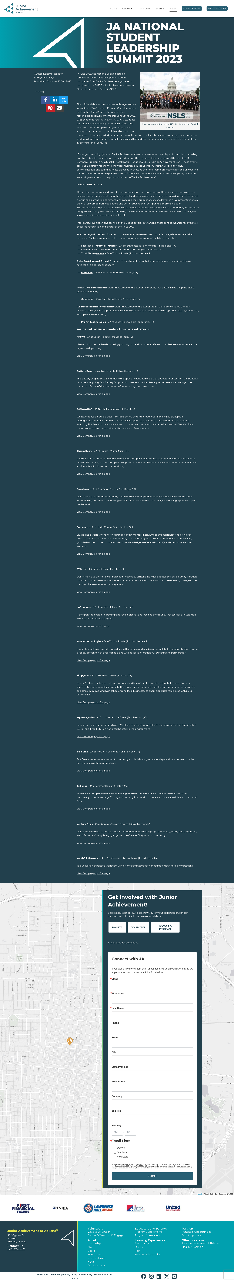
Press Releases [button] (96, 1258)
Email (115, 979)
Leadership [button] (94, 1243)
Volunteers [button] (95, 1228)
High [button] (137, 1250)
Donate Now (191, 8)
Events (160, 8)
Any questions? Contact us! (123, 942)
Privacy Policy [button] (69, 1274)
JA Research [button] (95, 1254)
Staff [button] (90, 1247)
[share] (45, 100)
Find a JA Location (192, 1247)
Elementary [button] (142, 1243)
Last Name (118, 1008)
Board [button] (91, 1250)
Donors (121, 1147)
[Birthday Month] (117, 1132)
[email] (59, 108)
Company (117, 1096)
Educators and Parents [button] (151, 1228)
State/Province (120, 1067)
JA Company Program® (105, 108)
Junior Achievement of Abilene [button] (200, 1243)
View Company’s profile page (93, 355)
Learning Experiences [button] (150, 1240)
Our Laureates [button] (96, 1265)
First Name (118, 993)
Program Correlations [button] (147, 1235)
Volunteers (122, 1156)
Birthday (116, 1125)
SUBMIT (152, 1176)
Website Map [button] (101, 1274)
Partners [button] (188, 1228)
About (126, 8)
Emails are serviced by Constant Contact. (177, 1168)
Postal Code (118, 1081)
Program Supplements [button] (148, 1231)
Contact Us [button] (15, 1246)
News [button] (91, 1261)
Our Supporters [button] (191, 1235)
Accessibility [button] (85, 1274)
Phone (115, 1023)
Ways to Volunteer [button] (99, 1231)
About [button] (92, 1240)
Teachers (122, 1152)
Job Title (116, 1111)
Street (115, 1037)
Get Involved (217, 8)
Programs (144, 8)
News (173, 8)
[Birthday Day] (130, 1132)
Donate (117, 927)
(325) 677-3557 (16, 1249)
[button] (131, 8)
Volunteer (138, 927)
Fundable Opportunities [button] (196, 1231)
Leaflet (200, 1194)
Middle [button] (139, 1247)
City (114, 1052)
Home (113, 8)
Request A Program (165, 927)
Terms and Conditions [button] (48, 1274)
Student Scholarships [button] (147, 1254)
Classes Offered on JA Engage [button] (105, 1235)
